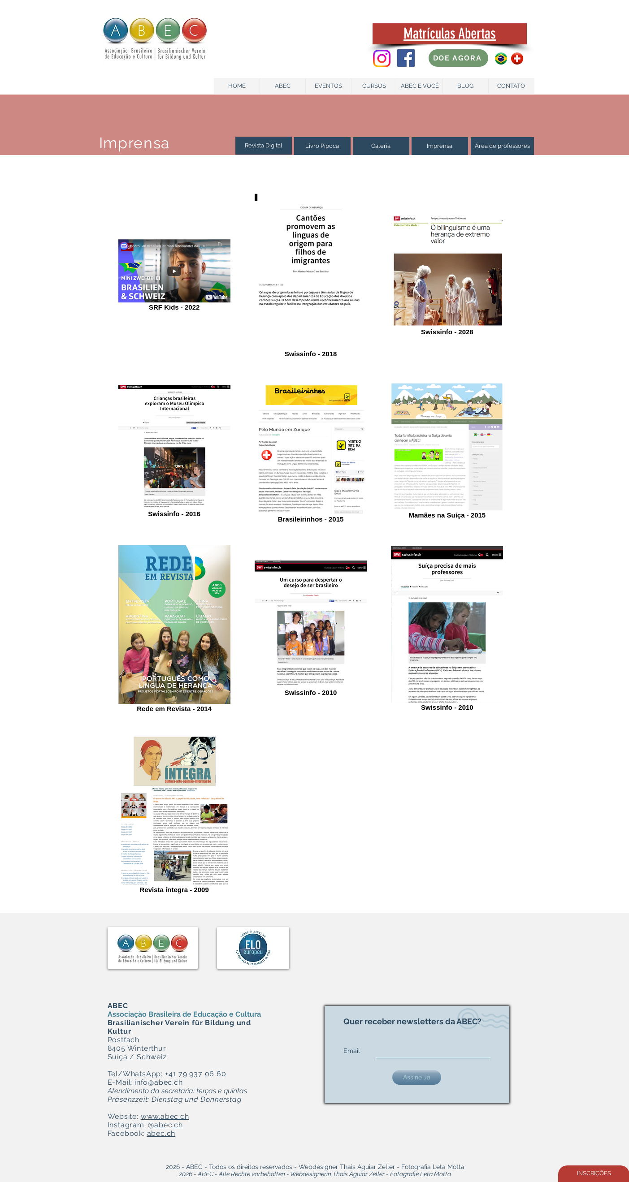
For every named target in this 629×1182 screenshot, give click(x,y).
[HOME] (237, 86)
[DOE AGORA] (458, 58)
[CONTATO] (511, 86)
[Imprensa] (440, 146)
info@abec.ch (158, 1082)
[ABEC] (283, 86)
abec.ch (161, 1133)
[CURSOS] (374, 86)
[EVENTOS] (328, 86)
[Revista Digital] (263, 146)
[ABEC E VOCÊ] (420, 86)
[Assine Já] (416, 1077)
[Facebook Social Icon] (406, 58)
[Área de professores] (502, 146)
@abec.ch (165, 1125)
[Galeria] (381, 146)
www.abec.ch (165, 1116)
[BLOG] (465, 86)
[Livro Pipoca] (322, 146)
